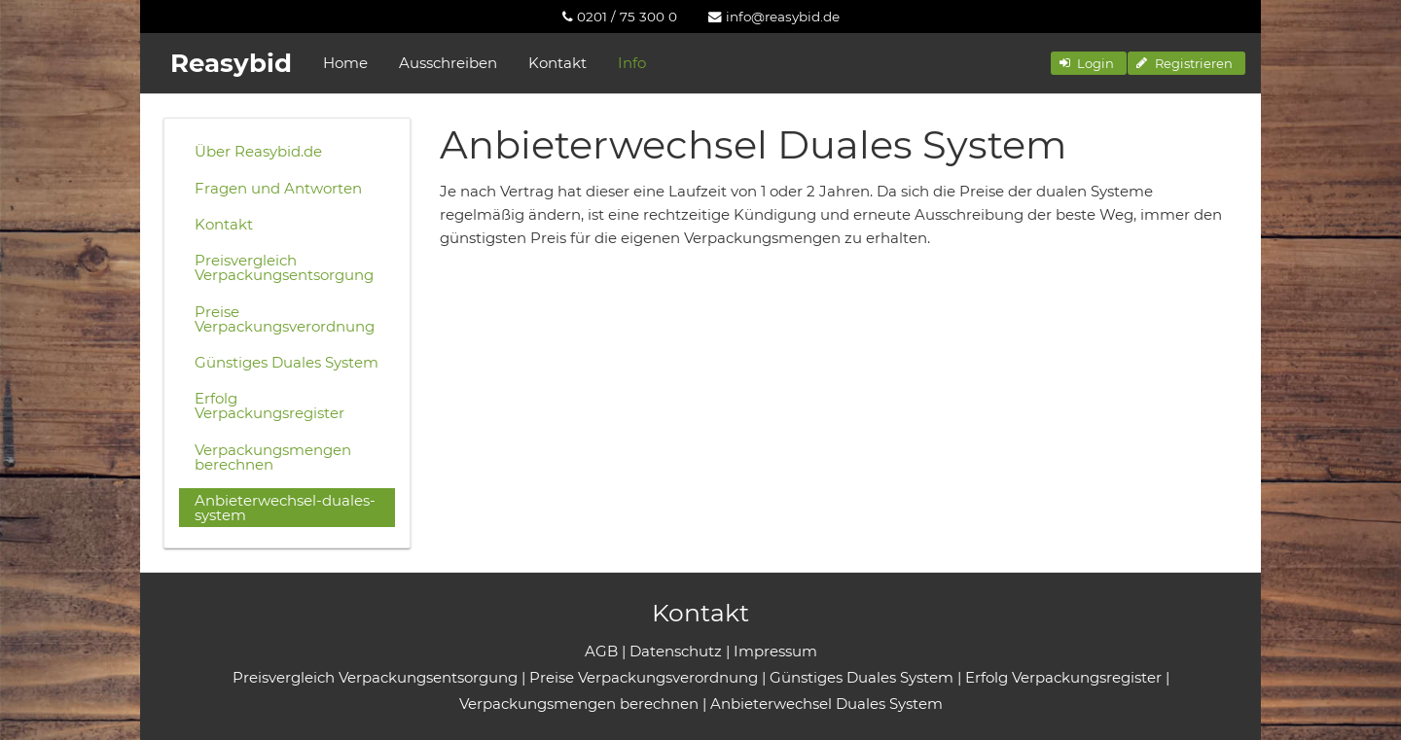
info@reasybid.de (774, 16)
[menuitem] (620, 16)
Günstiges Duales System (286, 362)
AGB (601, 651)
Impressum (775, 651)
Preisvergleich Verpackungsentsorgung (284, 267)
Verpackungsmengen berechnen (273, 457)
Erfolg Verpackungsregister (269, 405)
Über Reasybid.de (258, 151)
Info (632, 62)
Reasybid (231, 63)
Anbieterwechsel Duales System (826, 703)
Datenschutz (675, 651)
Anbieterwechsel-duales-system (285, 507)
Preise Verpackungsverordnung (285, 318)
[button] (1089, 63)
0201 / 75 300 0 (619, 16)
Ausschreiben (448, 62)
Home (345, 62)
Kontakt (557, 62)
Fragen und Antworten (278, 188)
